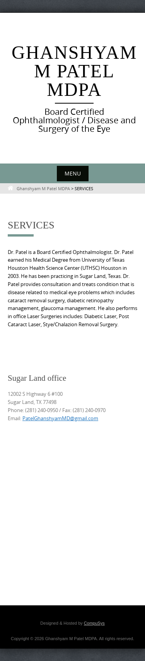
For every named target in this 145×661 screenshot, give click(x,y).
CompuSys (94, 623)
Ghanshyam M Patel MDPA (74, 71)
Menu (73, 173)
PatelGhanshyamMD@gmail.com (60, 418)
